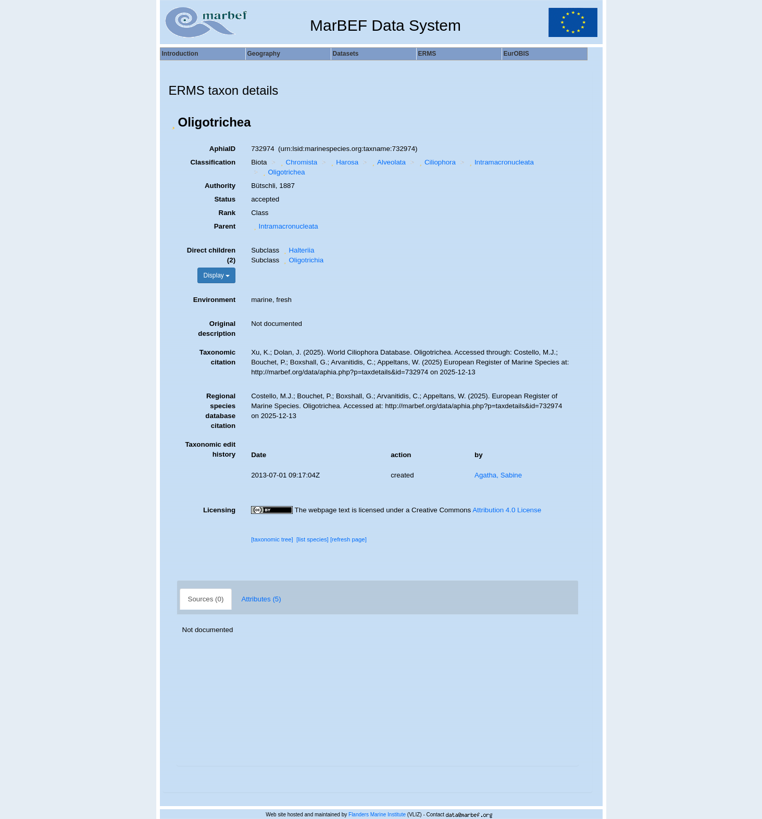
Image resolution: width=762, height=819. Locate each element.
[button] (173, 122)
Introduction (180, 53)
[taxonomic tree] (272, 539)
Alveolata (388, 162)
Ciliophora (436, 162)
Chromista (297, 162)
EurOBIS (516, 53)
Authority (220, 186)
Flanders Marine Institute (377, 814)
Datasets (346, 53)
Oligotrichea (282, 172)
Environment (214, 300)
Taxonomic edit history (210, 449)
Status (224, 199)
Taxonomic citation (217, 357)
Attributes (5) (261, 599)
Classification (212, 162)
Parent (224, 226)
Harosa (343, 162)
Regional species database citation (220, 411)
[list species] (312, 539)
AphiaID (222, 149)
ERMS (427, 53)
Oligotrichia (302, 260)
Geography (263, 53)
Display (216, 275)
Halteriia (297, 250)
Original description (216, 328)
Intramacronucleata (500, 162)
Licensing (219, 510)
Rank (227, 213)
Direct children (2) (211, 255)
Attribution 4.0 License (506, 510)
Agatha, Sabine (498, 475)
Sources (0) (206, 599)
